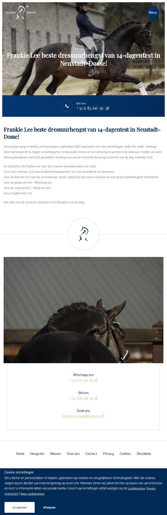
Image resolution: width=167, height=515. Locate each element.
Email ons (83, 413)
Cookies (125, 453)
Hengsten (37, 453)
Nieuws (55, 453)
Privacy (108, 453)
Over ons (73, 453)
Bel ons (83, 395)
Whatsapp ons (83, 377)
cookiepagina (136, 488)
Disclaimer (144, 453)
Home (20, 453)
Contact (91, 453)
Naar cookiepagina (32, 493)
